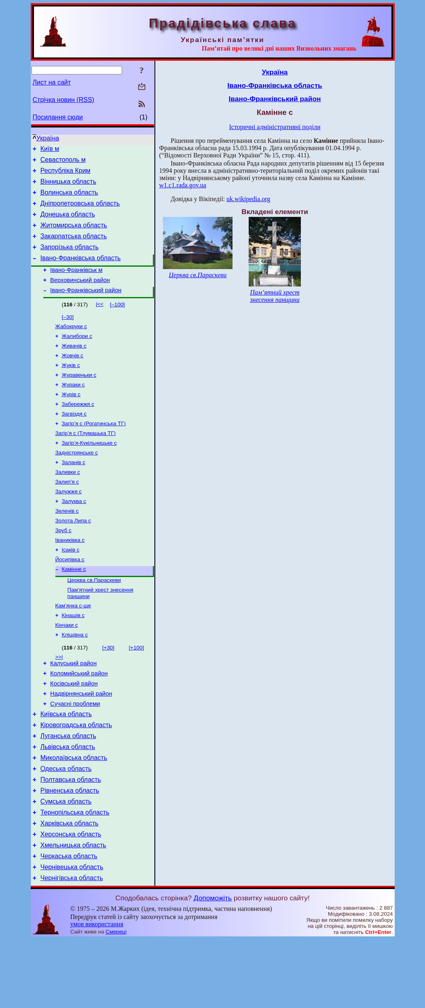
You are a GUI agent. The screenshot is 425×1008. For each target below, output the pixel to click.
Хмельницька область (73, 909)
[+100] (136, 691)
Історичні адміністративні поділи (275, 126)
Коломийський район (79, 718)
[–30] (68, 334)
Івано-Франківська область (80, 271)
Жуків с (71, 386)
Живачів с (74, 365)
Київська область (66, 764)
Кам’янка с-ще (73, 646)
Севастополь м (63, 162)
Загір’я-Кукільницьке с (89, 470)
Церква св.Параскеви (94, 619)
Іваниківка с (70, 576)
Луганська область (68, 788)
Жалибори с (77, 355)
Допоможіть (213, 966)
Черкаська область (68, 922)
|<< (100, 321)
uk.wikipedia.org (248, 198)
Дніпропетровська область (80, 210)
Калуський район (73, 707)
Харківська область (69, 885)
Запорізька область (69, 259)
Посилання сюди (58, 117)
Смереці (116, 1000)
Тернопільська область (75, 873)
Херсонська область (70, 897)
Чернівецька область (72, 934)
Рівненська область (69, 849)
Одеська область (66, 824)
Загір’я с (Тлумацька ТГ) (85, 460)
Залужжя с (68, 523)
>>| (59, 700)
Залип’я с (67, 512)
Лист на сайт (52, 82)
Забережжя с (78, 428)
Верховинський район (80, 296)
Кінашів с (73, 657)
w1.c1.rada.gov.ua (182, 185)
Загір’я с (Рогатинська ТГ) (94, 449)
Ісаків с (71, 586)
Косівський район (73, 730)
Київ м (49, 149)
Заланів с (73, 491)
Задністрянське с (76, 481)
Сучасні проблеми (75, 752)
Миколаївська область (73, 812)
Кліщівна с (75, 678)
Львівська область (67, 800)
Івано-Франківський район (85, 307)
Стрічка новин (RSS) (63, 99)
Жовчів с (72, 376)
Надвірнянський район (81, 741)
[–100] (117, 321)
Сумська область (66, 861)
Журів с (71, 418)
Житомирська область (73, 234)
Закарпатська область (73, 247)
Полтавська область (70, 837)
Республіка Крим (65, 174)
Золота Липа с (73, 555)
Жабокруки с (71, 344)
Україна (47, 138)
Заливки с (67, 502)
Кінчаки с (66, 667)
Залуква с (74, 534)
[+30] (108, 691)
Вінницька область (68, 186)
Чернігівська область (71, 946)
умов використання (96, 992)
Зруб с (63, 565)
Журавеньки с (79, 397)
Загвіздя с (74, 439)
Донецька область (67, 222)
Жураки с (73, 407)
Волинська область (69, 198)
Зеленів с (67, 544)
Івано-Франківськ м (76, 284)
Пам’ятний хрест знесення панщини (275, 296)
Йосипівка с (70, 597)
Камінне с (74, 607)
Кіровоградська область (76, 776)
